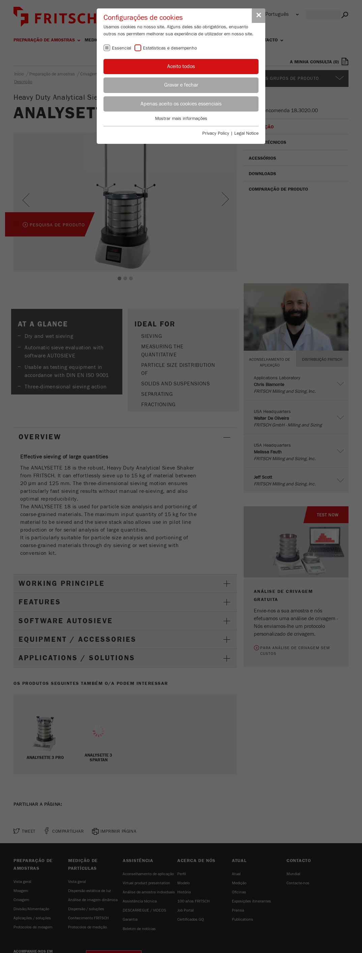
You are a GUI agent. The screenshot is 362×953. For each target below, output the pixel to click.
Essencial (121, 48)
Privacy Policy (215, 133)
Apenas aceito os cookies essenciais (181, 104)
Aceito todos (181, 66)
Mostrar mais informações (181, 118)
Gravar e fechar (181, 85)
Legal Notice (246, 133)
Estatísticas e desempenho (170, 48)
